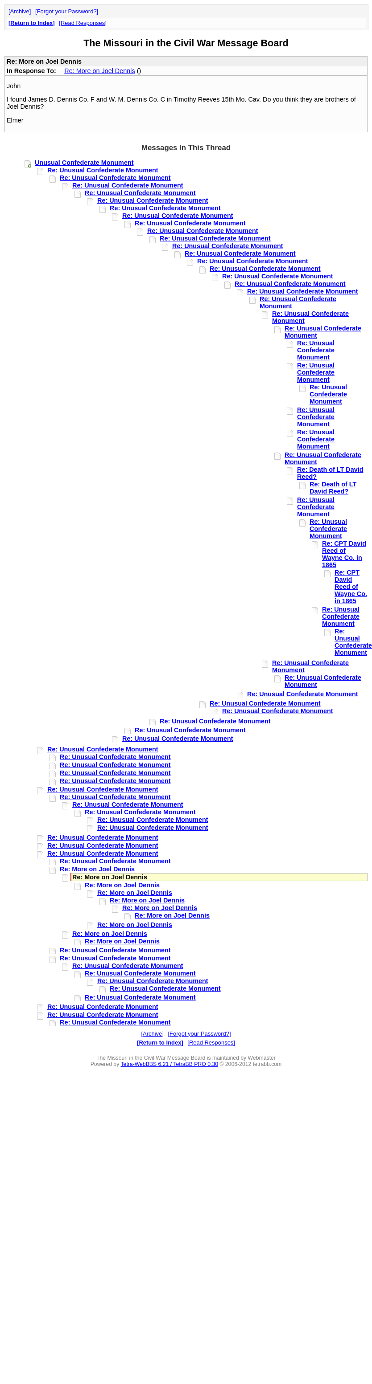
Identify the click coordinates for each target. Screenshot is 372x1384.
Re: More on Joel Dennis (99, 70)
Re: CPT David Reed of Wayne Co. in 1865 (344, 554)
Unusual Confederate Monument (84, 162)
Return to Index (31, 23)
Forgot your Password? (67, 11)
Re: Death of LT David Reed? (333, 488)
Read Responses (83, 23)
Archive (19, 11)
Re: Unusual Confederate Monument (102, 170)
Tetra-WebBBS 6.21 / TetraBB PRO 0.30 (169, 1064)
